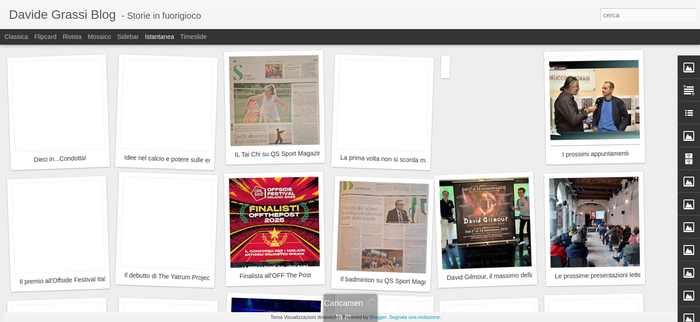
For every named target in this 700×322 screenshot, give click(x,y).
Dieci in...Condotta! (60, 158)
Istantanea (159, 36)
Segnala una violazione (414, 317)
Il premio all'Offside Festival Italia (64, 280)
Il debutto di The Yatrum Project (168, 276)
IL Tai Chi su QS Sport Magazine (280, 153)
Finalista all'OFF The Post (276, 275)
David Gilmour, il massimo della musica (500, 276)
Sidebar (127, 36)
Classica (16, 36)
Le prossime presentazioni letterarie (604, 275)
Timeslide (193, 36)
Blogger (378, 317)
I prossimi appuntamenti (595, 154)
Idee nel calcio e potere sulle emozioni (177, 159)
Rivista (71, 36)
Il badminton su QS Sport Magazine (389, 280)
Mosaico (99, 36)
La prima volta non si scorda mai (385, 159)
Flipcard (45, 36)
